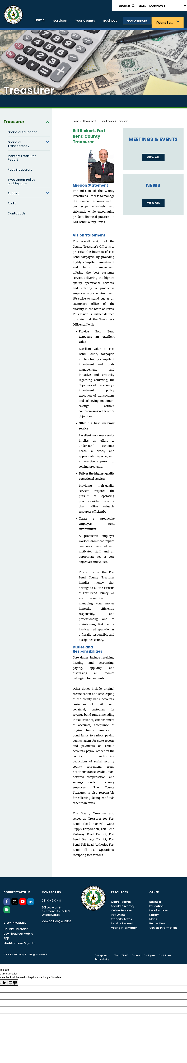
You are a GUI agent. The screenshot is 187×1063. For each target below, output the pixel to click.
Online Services (121, 910)
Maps (153, 918)
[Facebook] (7, 903)
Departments (107, 120)
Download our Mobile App (18, 935)
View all (153, 157)
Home (53, 21)
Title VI (124, 954)
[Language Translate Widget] (161, 5)
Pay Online (118, 914)
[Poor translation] (12, 981)
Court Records (121, 901)
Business (117, 22)
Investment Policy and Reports (21, 181)
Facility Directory (122, 905)
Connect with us (16, 891)
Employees (149, 954)
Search (124, 6)
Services (72, 22)
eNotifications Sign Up (19, 942)
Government (141, 22)
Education (156, 905)
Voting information (124, 927)
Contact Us (16, 212)
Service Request (122, 923)
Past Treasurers (20, 168)
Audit (12, 202)
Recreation (157, 923)
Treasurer (26, 121)
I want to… (166, 22)
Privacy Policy (102, 958)
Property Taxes (121, 918)
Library (154, 914)
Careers (136, 954)
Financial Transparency (29, 143)
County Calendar (15, 928)
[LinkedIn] (31, 903)
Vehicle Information (163, 927)
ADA (116, 954)
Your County (94, 22)
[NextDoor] (7, 911)
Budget (29, 192)
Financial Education (23, 131)
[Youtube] (23, 903)
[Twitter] (15, 903)
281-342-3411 (51, 900)
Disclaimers (165, 954)
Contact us (51, 891)
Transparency (102, 954)
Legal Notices (158, 910)
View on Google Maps (56, 920)
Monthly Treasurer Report (22, 157)
